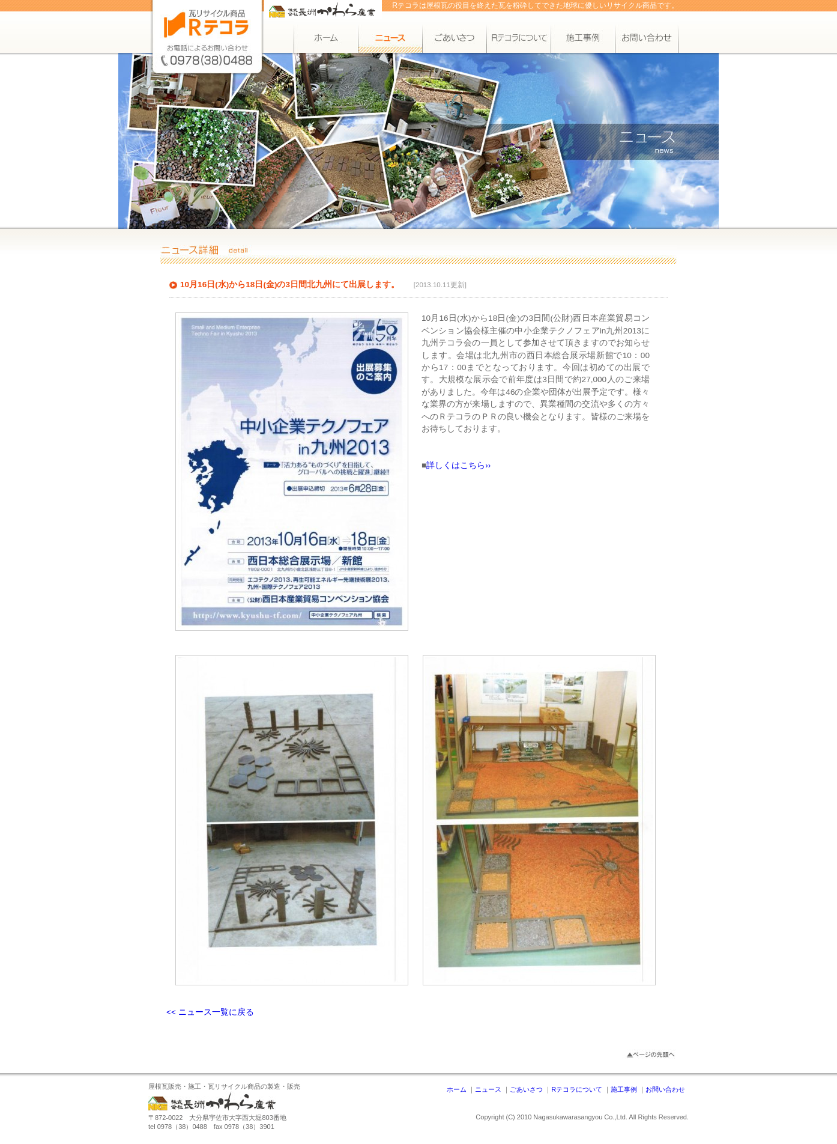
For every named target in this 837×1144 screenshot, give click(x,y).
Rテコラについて (576, 1089)
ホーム (457, 1089)
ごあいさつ (526, 1089)
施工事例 (624, 1089)
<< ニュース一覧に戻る (210, 1012)
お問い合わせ (665, 1089)
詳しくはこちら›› (458, 465)
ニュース (488, 1089)
